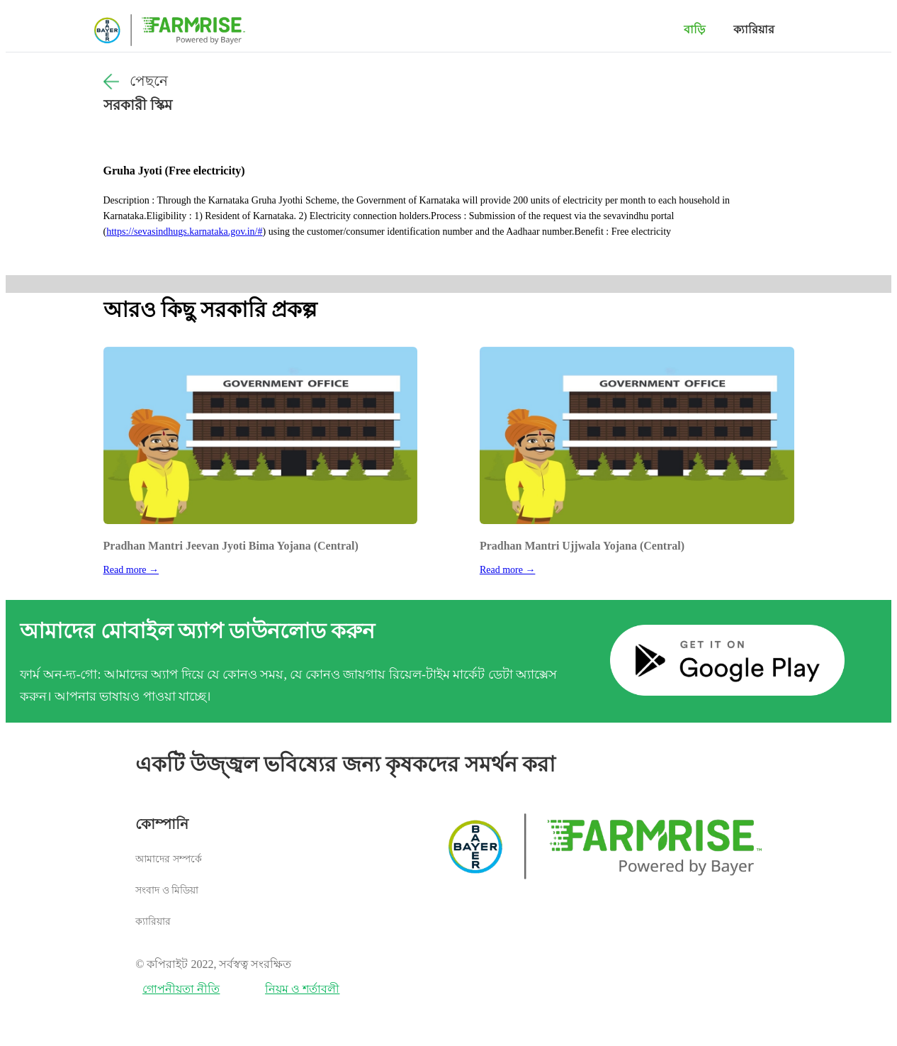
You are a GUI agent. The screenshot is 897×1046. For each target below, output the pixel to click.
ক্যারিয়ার (753, 29)
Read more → (131, 569)
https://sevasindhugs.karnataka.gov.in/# (184, 231)
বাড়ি (694, 29)
